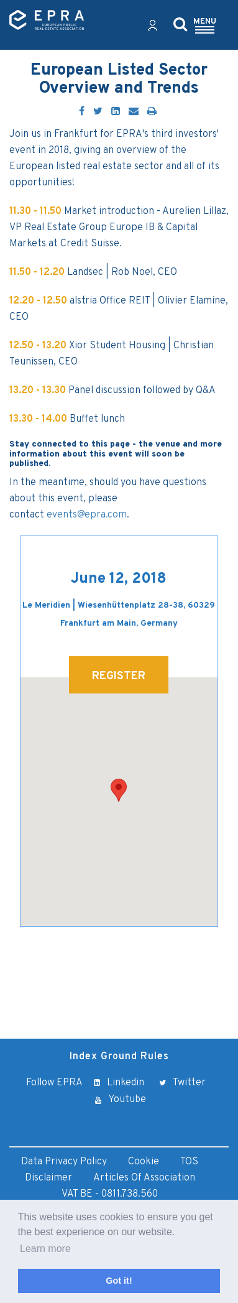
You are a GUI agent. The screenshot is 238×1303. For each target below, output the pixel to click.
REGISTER (118, 676)
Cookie (143, 1162)
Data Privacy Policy (64, 1162)
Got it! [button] (119, 1281)
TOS (189, 1162)
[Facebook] (82, 112)
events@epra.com (87, 515)
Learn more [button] (45, 1248)
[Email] (134, 112)
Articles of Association (144, 1178)
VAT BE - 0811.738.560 (110, 1194)
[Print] (152, 112)
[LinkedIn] (115, 112)
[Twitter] (98, 112)
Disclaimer (48, 1178)
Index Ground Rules (119, 1056)
